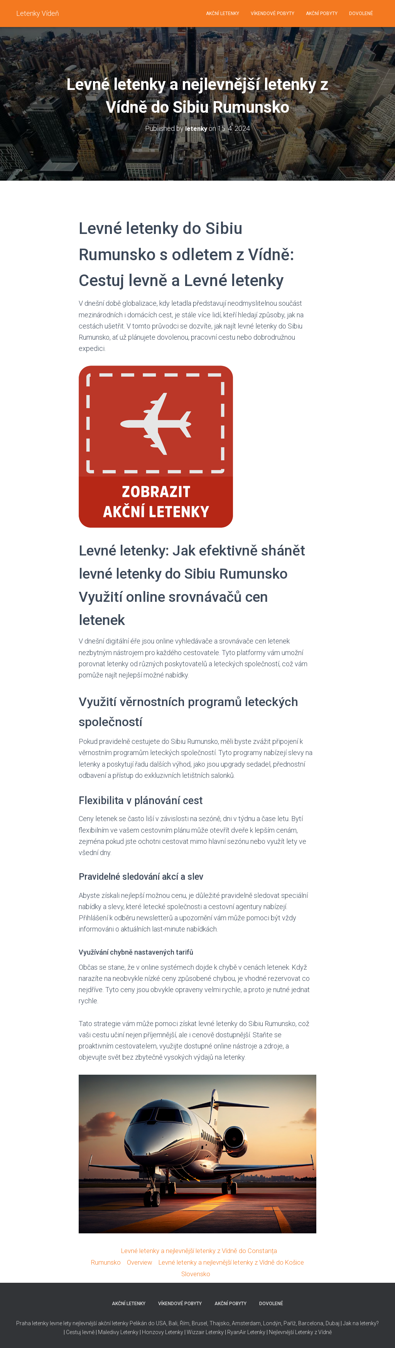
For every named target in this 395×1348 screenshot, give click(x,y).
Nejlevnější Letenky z (293, 1331)
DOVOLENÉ (361, 13)
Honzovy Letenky (162, 1331)
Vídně (325, 1331)
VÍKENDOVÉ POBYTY (272, 13)
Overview (134, 1261)
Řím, (185, 1322)
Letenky (256, 1331)
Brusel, (199, 1322)
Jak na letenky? (361, 1322)
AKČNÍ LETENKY (222, 13)
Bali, (173, 1322)
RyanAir (236, 1331)
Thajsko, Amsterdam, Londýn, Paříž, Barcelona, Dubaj (273, 1322)
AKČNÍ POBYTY (322, 13)
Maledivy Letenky (118, 1331)
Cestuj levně (80, 1331)
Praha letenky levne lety (43, 1322)
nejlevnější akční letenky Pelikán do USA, (120, 1322)
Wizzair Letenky (205, 1331)
